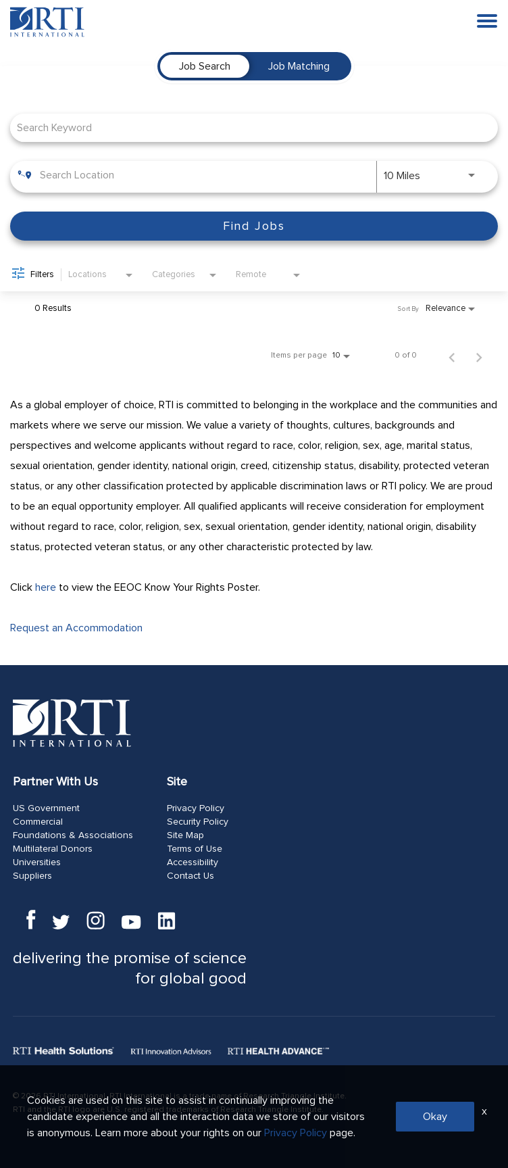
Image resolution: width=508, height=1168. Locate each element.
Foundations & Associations (73, 835)
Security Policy (197, 822)
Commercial (38, 822)
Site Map (185, 835)
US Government (46, 808)
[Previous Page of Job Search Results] (451, 355)
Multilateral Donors (53, 849)
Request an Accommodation (76, 628)
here (45, 587)
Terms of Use (194, 849)
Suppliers (32, 876)
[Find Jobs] (254, 226)
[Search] (254, 226)
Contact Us (190, 876)
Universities (37, 862)
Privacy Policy (195, 808)
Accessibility (192, 862)
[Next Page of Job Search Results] (478, 355)
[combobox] (247, 127)
